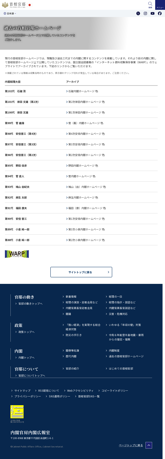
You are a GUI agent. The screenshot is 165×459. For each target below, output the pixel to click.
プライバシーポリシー (27, 396)
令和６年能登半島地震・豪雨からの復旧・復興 (126, 337)
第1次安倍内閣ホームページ (86, 219)
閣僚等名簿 (72, 350)
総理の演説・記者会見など (82, 302)
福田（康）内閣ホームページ (87, 208)
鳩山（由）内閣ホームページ (87, 187)
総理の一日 (115, 296)
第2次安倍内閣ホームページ (86, 155)
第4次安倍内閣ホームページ (86, 134)
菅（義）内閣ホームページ (85, 123)
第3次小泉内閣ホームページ (86, 229)
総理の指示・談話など (122, 302)
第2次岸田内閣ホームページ (86, 102)
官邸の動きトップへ (30, 303)
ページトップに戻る (131, 445)
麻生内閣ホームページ (83, 197)
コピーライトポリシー (115, 390)
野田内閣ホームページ (83, 165)
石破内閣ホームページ (83, 91)
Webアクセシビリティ (80, 390)
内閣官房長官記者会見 (79, 308)
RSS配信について (48, 390)
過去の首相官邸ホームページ (126, 356)
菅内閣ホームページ (81, 176)
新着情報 (71, 296)
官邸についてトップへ (31, 375)
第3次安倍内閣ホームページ (86, 144)
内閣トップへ (26, 357)
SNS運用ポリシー (59, 396)
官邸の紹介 (72, 368)
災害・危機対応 (118, 314)
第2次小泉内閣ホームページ (86, 240)
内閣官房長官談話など (122, 308)
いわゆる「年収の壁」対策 (125, 325)
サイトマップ (22, 390)
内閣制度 (114, 350)
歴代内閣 (71, 356)
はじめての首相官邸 (121, 368)
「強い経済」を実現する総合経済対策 (83, 327)
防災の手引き (74, 335)
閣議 (68, 314)
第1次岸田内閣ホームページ (86, 112)
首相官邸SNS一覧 (89, 396)
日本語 (10, 13)
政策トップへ (26, 332)
